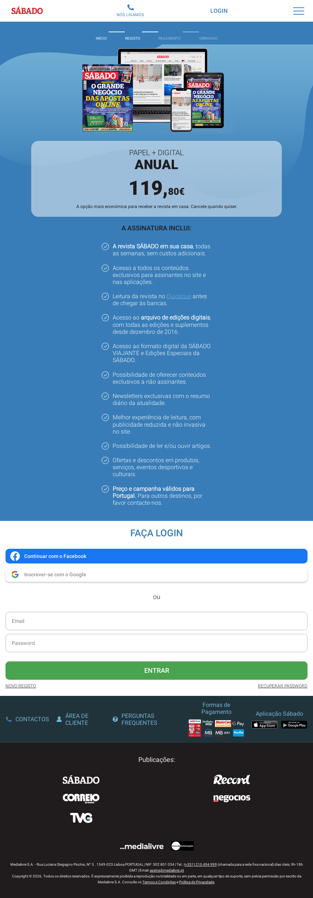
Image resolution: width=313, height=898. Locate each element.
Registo (132, 33)
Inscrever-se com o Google (48, 574)
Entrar (156, 670)
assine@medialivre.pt (167, 870)
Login (219, 10)
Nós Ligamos (130, 10)
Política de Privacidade (196, 882)
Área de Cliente (72, 719)
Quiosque (179, 296)
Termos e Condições (159, 882)
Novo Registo (21, 686)
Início (101, 33)
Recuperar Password (282, 686)
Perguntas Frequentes (135, 719)
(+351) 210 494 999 (200, 864)
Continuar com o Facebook (48, 556)
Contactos (27, 719)
